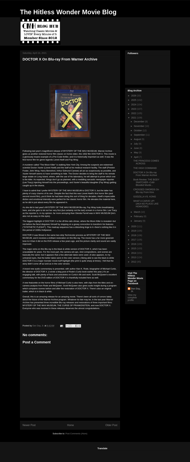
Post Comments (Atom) (76, 433)
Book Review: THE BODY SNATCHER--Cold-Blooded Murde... (146, 182)
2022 (134, 113)
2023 (134, 109)
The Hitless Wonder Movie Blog (68, 12)
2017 (134, 239)
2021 (134, 117)
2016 (134, 244)
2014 (134, 253)
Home (70, 425)
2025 (134, 100)
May (136, 152)
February (139, 216)
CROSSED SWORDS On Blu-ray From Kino (146, 190)
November (139, 126)
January (138, 221)
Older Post (111, 425)
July (136, 143)
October (138, 130)
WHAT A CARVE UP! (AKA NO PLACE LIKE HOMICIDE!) (145, 204)
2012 (134, 261)
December (139, 121)
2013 (134, 257)
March (137, 212)
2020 (134, 226)
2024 (134, 104)
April (136, 157)
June (136, 148)
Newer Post (29, 425)
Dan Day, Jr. (136, 289)
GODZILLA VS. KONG (144, 196)
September (140, 135)
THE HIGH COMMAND (145, 168)
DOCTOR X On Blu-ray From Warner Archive (145, 173)
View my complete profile (132, 297)
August (137, 139)
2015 (134, 248)
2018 (134, 235)
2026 (134, 95)
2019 (134, 230)
